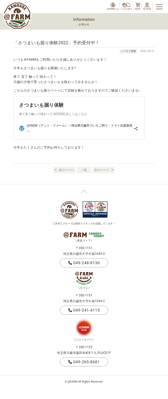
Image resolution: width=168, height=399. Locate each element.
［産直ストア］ (83, 240)
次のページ (101, 170)
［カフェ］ (84, 287)
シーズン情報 (128, 51)
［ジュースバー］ (84, 339)
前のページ (66, 170)
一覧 (84, 170)
